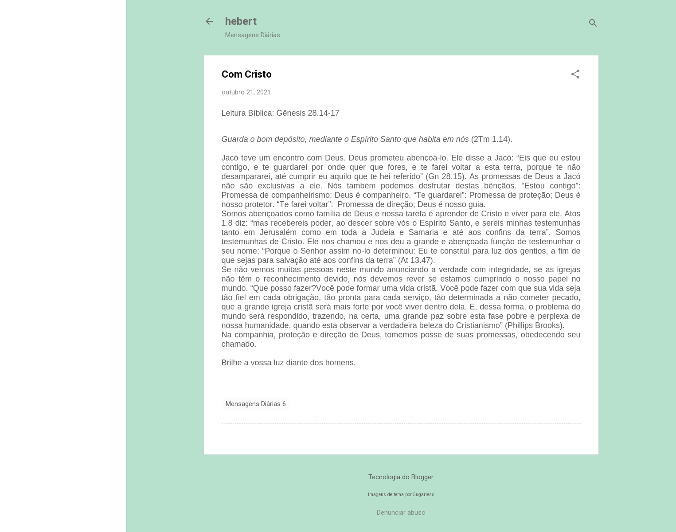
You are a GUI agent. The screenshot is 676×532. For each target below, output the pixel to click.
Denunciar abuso (401, 512)
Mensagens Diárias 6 (256, 404)
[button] (575, 75)
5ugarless (423, 494)
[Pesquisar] (593, 24)
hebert (241, 21)
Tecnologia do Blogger (401, 477)
